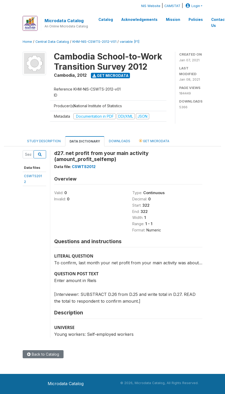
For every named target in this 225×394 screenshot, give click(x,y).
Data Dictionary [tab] (85, 141)
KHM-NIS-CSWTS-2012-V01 (94, 42)
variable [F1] (129, 42)
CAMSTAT (172, 6)
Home (27, 42)
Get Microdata (110, 75)
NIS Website (150, 6)
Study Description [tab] (44, 141)
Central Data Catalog (52, 42)
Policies (196, 19)
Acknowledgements (139, 19)
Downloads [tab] (119, 141)
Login (192, 6)
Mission (173, 19)
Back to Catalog (43, 354)
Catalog (105, 19)
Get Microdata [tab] (154, 141)
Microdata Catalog (64, 20)
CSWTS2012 (84, 166)
